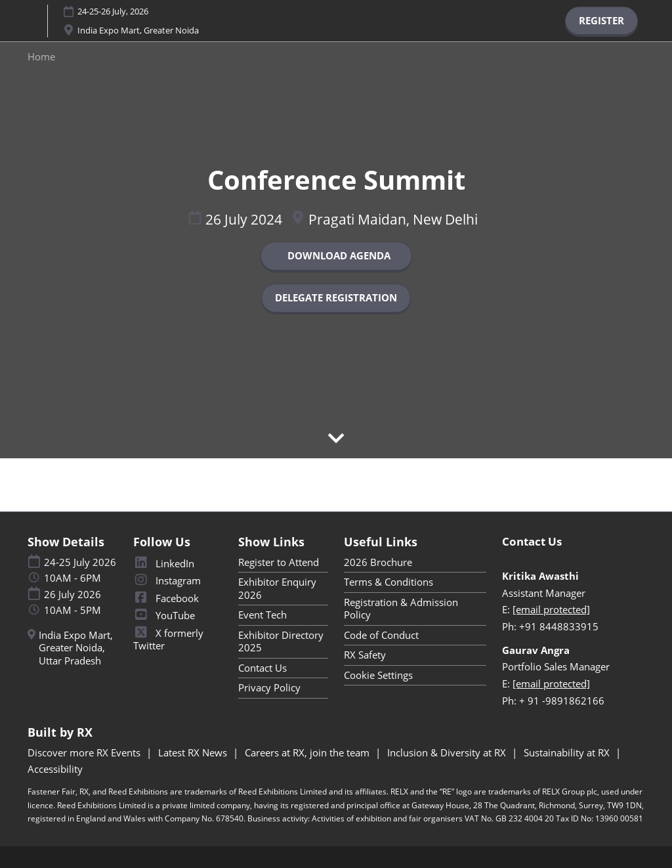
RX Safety (365, 654)
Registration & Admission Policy (401, 609)
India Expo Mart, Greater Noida (138, 30)
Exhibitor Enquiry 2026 (277, 588)
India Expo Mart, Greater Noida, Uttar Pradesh (76, 648)
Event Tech (262, 614)
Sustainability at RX (568, 752)
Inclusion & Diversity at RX (448, 752)
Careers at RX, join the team (308, 752)
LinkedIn (163, 563)
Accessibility (55, 768)
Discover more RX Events (85, 752)
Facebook (166, 598)
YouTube (164, 615)
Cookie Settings (378, 675)
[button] (601, 21)
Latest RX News (194, 752)
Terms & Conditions (388, 581)
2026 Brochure (378, 562)
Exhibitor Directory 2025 (281, 641)
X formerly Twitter (168, 639)
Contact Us (262, 667)
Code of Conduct (381, 634)
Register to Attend (278, 562)
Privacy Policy (269, 687)
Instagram (167, 580)
